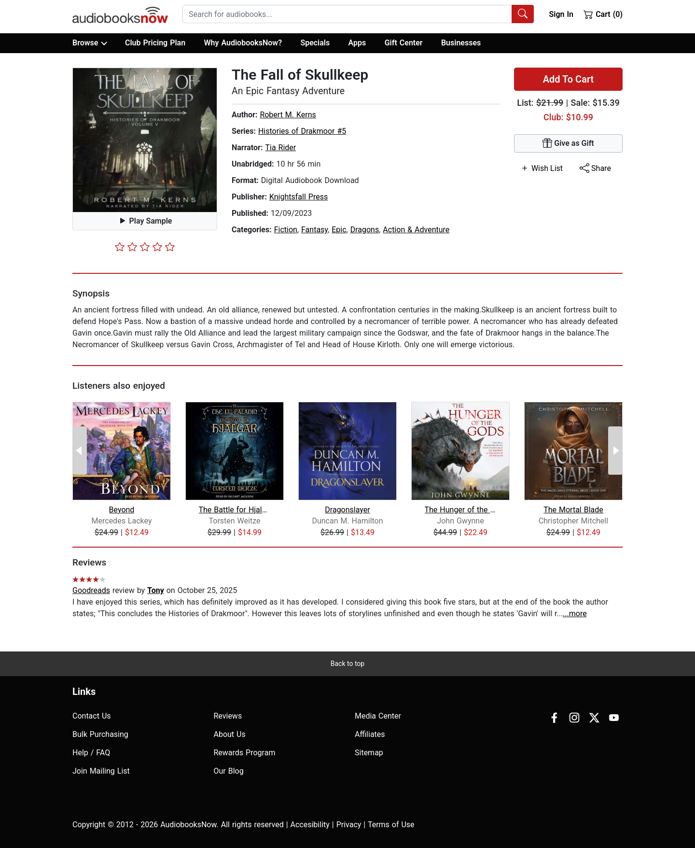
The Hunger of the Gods (461, 509)
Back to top (347, 663)
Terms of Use (391, 824)
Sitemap (369, 752)
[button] (144, 140)
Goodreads (91, 590)
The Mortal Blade (573, 509)
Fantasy (314, 229)
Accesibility (310, 824)
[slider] (145, 246)
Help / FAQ (91, 752)
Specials (315, 42)
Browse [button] (89, 43)
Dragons (364, 229)
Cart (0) (603, 14)
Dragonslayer (347, 509)
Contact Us (91, 716)
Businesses (461, 42)
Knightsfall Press (298, 196)
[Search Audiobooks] (523, 14)
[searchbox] (347, 14)
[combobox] (358, 14)
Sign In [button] (561, 14)
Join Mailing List (101, 771)
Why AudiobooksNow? (243, 42)
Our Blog (229, 771)
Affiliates (370, 734)
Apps (357, 42)
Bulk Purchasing (100, 734)
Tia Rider (280, 147)
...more (575, 613)
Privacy (348, 824)
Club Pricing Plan (155, 42)
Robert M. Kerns (288, 114)
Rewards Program (245, 752)
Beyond (122, 509)
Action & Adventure (416, 229)
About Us (230, 734)
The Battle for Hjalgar (235, 509)
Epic (339, 229)
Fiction (285, 229)
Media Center (378, 716)
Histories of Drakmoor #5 (302, 131)
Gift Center (404, 42)
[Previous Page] (79, 450)
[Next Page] (615, 450)
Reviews (228, 716)
